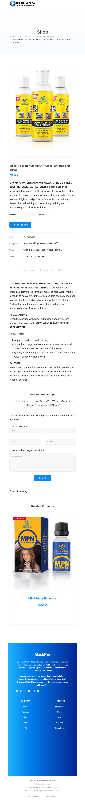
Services (25, 712)
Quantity (13, 214)
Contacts (25, 723)
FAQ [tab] (60, 270)
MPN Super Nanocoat (42, 598)
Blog (59, 717)
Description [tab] (29, 270)
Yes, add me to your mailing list (27, 450)
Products (26, 36)
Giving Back (59, 728)
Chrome (27, 249)
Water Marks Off (49, 243)
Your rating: (18, 427)
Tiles (42, 249)
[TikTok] (25, 691)
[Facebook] (24, 256)
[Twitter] (27, 256)
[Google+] (31, 256)
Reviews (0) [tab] (46, 270)
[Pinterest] (21, 691)
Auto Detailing (45, 36)
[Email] (43, 256)
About (25, 707)
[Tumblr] (35, 256)
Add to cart (22, 225)
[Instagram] (34, 691)
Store (59, 712)
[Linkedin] (39, 256)
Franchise (59, 707)
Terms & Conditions (34, 797)
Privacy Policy (50, 797)
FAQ (25, 728)
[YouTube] (29, 691)
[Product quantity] (29, 214)
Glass (36, 249)
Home (12, 36)
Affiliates (59, 723)
